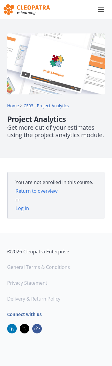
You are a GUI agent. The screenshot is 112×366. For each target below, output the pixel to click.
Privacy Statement (27, 283)
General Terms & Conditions (38, 267)
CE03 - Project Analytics (46, 105)
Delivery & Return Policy (33, 298)
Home (13, 105)
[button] (100, 9)
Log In (22, 208)
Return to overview (37, 191)
